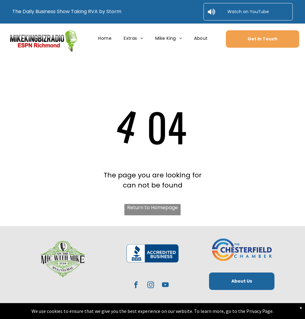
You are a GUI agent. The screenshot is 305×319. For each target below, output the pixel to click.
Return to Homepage (152, 207)
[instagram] (151, 285)
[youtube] (165, 285)
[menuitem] (105, 38)
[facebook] (136, 285)
